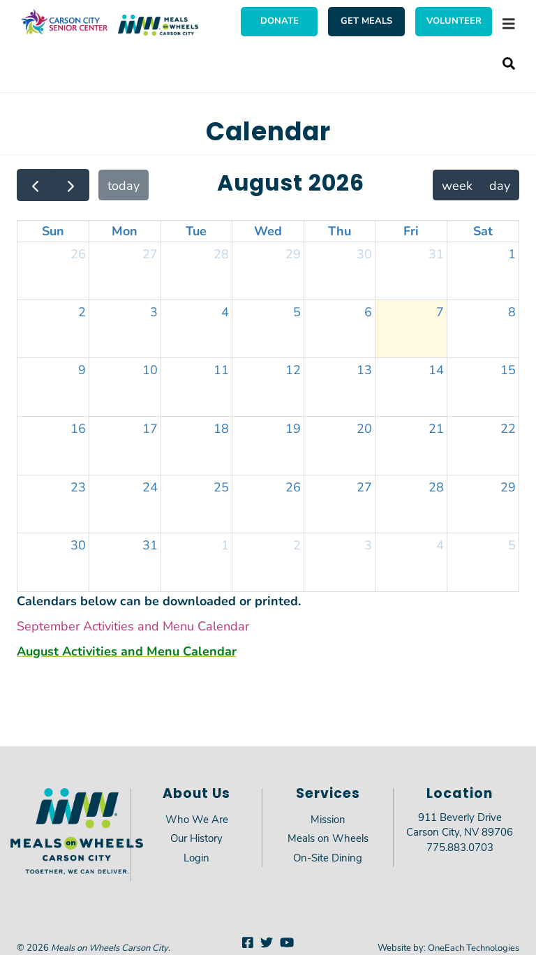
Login (196, 857)
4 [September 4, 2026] (440, 544)
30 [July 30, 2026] (364, 253)
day (499, 185)
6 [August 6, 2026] (368, 311)
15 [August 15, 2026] (508, 369)
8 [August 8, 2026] (512, 311)
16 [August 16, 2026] (78, 428)
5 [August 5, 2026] (297, 311)
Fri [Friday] (411, 230)
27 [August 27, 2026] (364, 486)
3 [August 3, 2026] (154, 311)
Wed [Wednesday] (268, 230)
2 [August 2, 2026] (82, 311)
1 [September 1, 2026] (225, 544)
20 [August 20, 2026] (364, 428)
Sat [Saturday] (483, 230)
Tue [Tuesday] (196, 230)
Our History (196, 838)
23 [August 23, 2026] (78, 486)
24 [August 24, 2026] (150, 486)
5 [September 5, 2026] (512, 544)
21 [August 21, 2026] (436, 428)
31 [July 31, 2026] (436, 253)
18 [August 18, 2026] (221, 428)
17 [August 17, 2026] (150, 428)
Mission (328, 819)
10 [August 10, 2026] (150, 369)
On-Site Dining (327, 857)
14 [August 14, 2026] (436, 369)
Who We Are (196, 819)
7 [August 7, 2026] (440, 311)
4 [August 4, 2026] (225, 311)
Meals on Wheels (328, 838)
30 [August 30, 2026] (78, 544)
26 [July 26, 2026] (78, 253)
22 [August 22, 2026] (508, 428)
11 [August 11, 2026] (221, 369)
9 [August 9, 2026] (82, 369)
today (123, 185)
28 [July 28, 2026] (221, 253)
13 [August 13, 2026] (364, 369)
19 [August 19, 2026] (293, 428)
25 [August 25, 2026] (221, 486)
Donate (279, 20)
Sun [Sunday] (53, 230)
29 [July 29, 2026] (293, 253)
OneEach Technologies (473, 947)
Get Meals (366, 20)
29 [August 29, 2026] (508, 486)
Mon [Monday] (124, 230)
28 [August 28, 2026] (436, 486)
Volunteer (454, 20)
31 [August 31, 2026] (150, 544)
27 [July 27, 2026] (150, 253)
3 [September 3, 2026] (368, 544)
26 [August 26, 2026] (293, 486)
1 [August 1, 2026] (512, 253)
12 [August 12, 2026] (293, 369)
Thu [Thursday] (339, 230)
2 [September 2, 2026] (297, 544)
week (457, 185)
